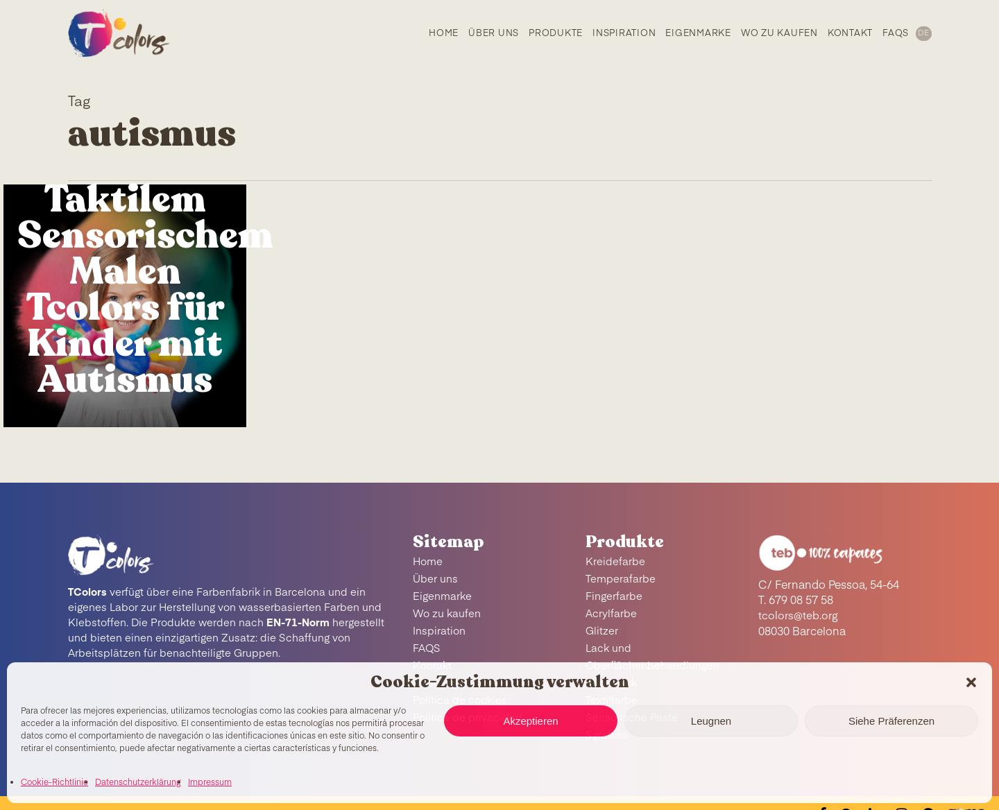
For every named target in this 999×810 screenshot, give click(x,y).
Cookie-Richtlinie (54, 783)
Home (428, 562)
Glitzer (602, 631)
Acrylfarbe (611, 614)
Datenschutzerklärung (138, 783)
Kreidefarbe (615, 562)
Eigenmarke (442, 597)
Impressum (210, 783)
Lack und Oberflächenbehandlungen (652, 657)
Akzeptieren (530, 721)
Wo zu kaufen (447, 614)
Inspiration (439, 631)
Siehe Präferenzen (891, 721)
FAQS (427, 649)
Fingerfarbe (614, 597)
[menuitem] (923, 35)
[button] (971, 682)
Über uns (435, 579)
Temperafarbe (621, 579)
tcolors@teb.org (798, 616)
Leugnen (711, 721)
